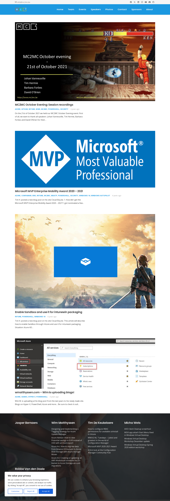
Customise (15, 491)
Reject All (30, 491)
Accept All (45, 491)
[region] (30, 484)
